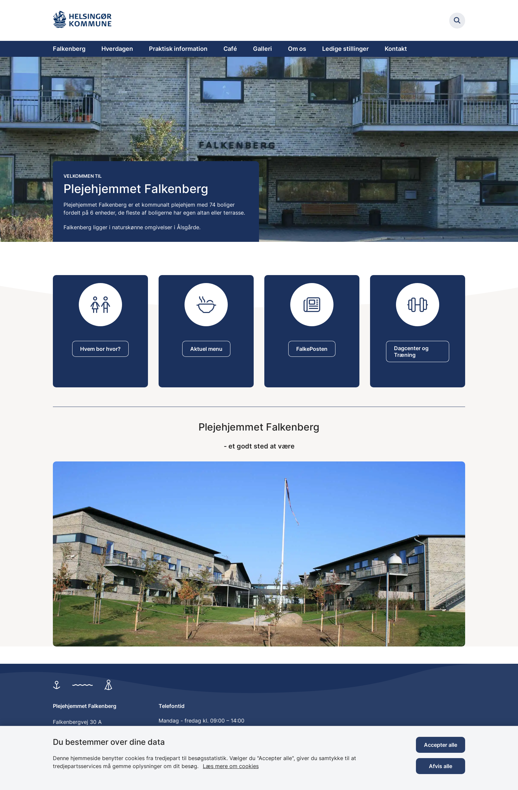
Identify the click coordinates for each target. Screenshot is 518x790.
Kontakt (396, 48)
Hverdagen (117, 48)
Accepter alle (440, 744)
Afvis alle (440, 766)
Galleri (262, 48)
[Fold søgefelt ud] (457, 21)
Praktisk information (178, 48)
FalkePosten (311, 349)
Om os (297, 48)
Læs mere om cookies (231, 766)
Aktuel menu (206, 349)
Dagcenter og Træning (411, 351)
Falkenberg (69, 48)
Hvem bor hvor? (100, 349)
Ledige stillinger (345, 48)
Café (230, 48)
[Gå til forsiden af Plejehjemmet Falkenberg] (84, 20)
